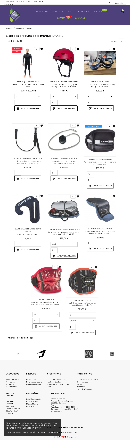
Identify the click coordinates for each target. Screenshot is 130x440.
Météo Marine (32, 404)
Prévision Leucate (33, 399)
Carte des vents (32, 401)
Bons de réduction (84, 389)
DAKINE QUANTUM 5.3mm (28, 82)
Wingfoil (57, 11)
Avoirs (79, 384)
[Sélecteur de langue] (39, 1)
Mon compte (11, 387)
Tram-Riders (11, 406)
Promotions (31, 379)
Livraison (50, 387)
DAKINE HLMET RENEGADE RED (64, 82)
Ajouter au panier (28, 108)
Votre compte (84, 374)
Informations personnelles (87, 379)
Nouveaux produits (34, 382)
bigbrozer (73, 437)
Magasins (10, 384)
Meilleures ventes (33, 384)
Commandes (82, 382)
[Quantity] (17, 102)
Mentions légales (54, 382)
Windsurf (42, 11)
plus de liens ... (32, 406)
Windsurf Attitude (13, 409)
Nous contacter (12, 379)
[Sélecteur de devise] (10, 4)
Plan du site (10, 382)
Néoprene (82, 11)
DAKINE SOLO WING (100, 82)
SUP (70, 11)
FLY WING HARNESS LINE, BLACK (28, 208)
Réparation (64, 17)
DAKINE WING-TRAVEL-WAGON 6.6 (64, 284)
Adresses (81, 387)
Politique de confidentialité (21, 432)
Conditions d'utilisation (56, 379)
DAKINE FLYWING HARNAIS (100, 214)
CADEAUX (80, 18)
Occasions (100, 11)
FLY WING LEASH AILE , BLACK (64, 208)
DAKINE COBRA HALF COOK (100, 278)
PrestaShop (72, 432)
